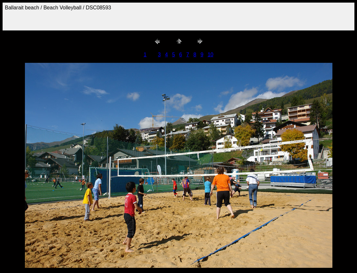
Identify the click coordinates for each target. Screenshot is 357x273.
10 (210, 54)
